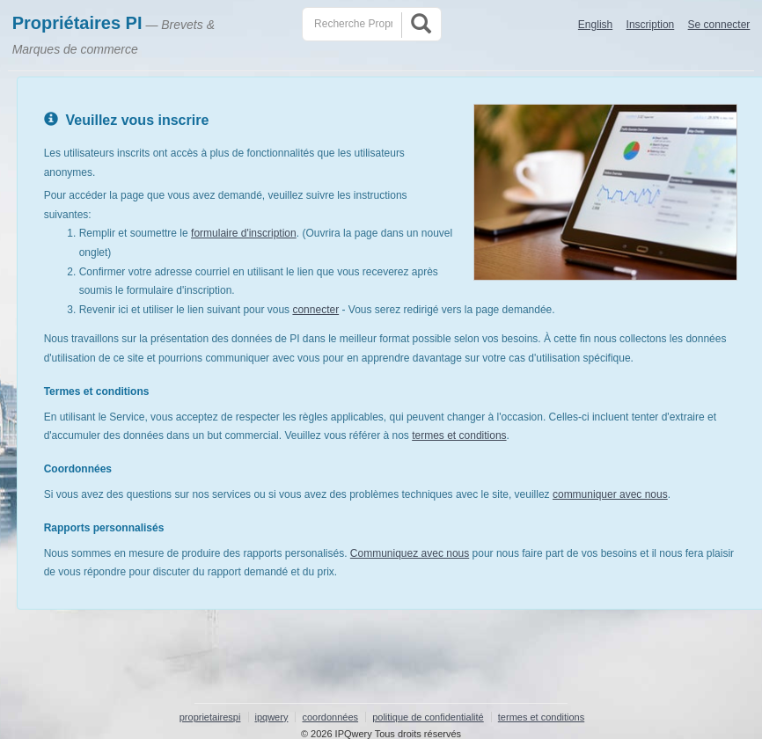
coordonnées (330, 717)
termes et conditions (459, 435)
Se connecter (719, 24)
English (595, 24)
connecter (315, 310)
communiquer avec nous (610, 494)
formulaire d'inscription (244, 233)
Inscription (650, 24)
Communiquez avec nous (409, 553)
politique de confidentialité (428, 717)
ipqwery (272, 717)
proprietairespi (210, 717)
